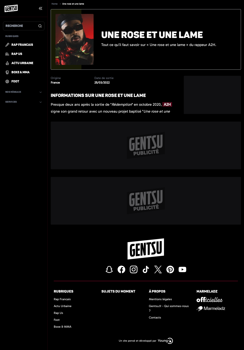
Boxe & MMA (62, 326)
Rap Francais (62, 299)
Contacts (155, 317)
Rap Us (58, 313)
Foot (57, 320)
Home (54, 3)
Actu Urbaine (62, 306)
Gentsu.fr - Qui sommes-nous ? (169, 308)
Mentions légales (160, 299)
